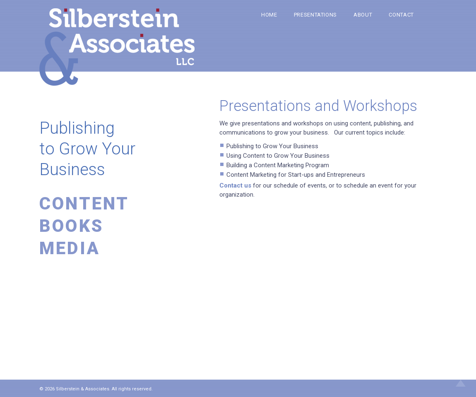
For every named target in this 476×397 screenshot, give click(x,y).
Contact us (236, 185)
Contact (401, 15)
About (362, 15)
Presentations (315, 15)
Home (269, 15)
